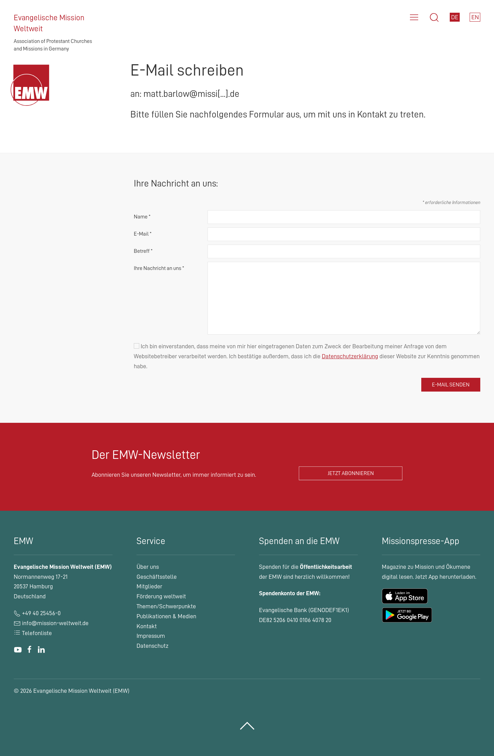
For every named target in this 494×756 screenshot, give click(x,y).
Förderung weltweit (161, 596)
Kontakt (147, 626)
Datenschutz (152, 646)
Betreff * (143, 251)
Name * (142, 216)
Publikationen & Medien (166, 616)
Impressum (151, 636)
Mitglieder (149, 586)
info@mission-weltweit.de (55, 623)
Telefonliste (33, 633)
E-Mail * (143, 234)
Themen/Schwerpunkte (166, 606)
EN (475, 17)
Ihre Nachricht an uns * (159, 268)
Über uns (148, 567)
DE (454, 17)
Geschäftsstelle (157, 577)
